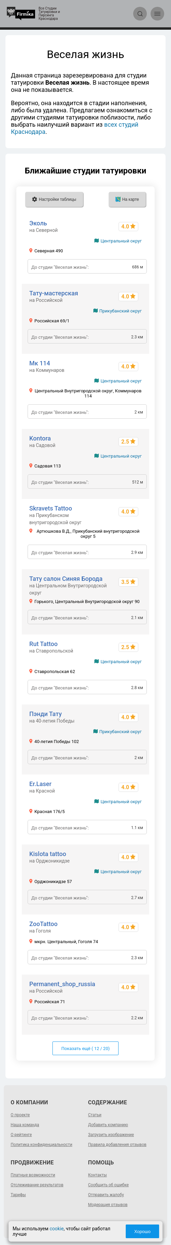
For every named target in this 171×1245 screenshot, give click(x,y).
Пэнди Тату (45, 713)
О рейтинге (21, 1134)
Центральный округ (121, 240)
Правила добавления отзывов (117, 1144)
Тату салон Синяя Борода (66, 578)
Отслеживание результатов (37, 1185)
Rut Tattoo (43, 643)
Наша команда (25, 1124)
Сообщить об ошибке (108, 1185)
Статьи (95, 1115)
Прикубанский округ (120, 310)
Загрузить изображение (111, 1134)
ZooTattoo (43, 923)
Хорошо (142, 1231)
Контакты (97, 1175)
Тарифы (18, 1194)
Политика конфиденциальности (41, 1144)
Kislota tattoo (47, 853)
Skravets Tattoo (50, 508)
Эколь (38, 223)
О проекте (20, 1115)
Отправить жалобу (106, 1194)
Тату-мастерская (53, 293)
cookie (57, 1228)
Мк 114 (39, 363)
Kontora (40, 438)
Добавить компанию (108, 1124)
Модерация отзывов (108, 1204)
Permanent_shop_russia (62, 984)
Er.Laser (40, 783)
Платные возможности (33, 1175)
